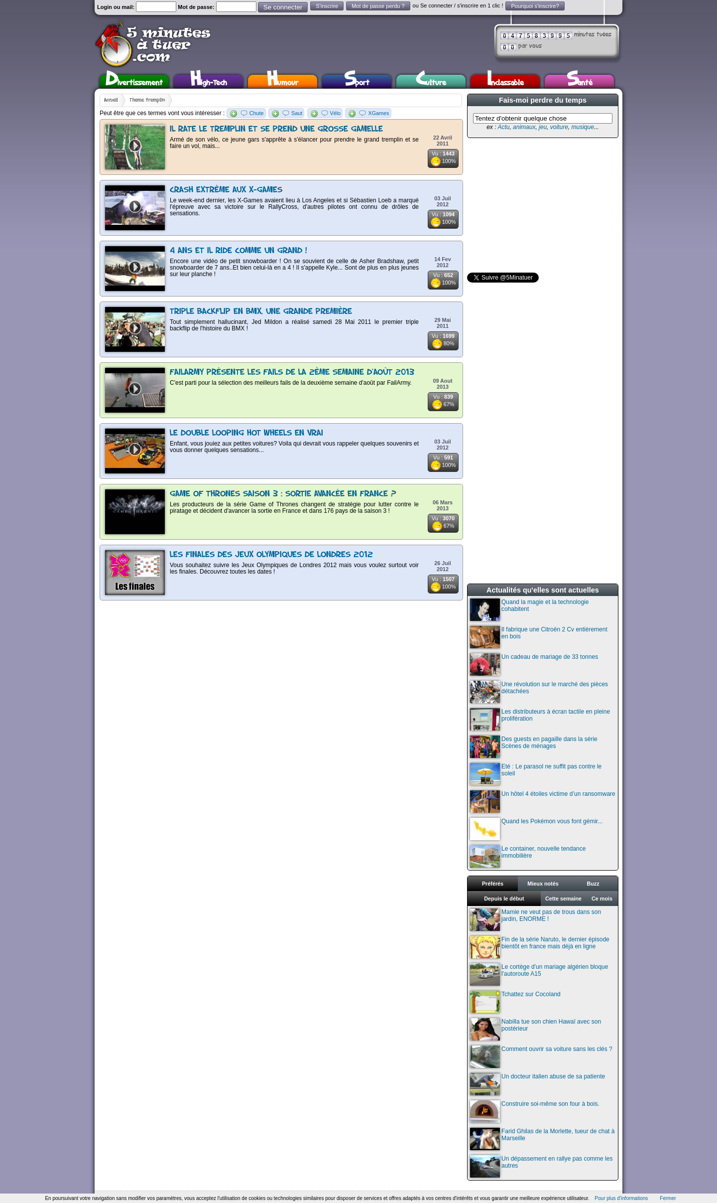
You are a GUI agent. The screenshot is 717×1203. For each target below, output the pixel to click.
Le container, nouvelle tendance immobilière (528, 856)
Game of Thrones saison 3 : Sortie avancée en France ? (283, 494)
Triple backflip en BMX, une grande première (261, 311)
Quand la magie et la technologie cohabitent (529, 610)
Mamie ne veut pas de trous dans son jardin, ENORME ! (535, 919)
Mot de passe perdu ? (378, 6)
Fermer (668, 1198)
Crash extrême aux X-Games (226, 190)
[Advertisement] (541, 205)
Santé (580, 81)
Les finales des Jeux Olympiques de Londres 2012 (271, 555)
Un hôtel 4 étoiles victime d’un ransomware (542, 801)
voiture (559, 127)
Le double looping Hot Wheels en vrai (246, 433)
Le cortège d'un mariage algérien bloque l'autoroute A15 (539, 974)
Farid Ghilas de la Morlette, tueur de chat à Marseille (542, 1139)
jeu (543, 127)
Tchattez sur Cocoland (515, 1002)
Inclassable (505, 81)
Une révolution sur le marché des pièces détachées (539, 692)
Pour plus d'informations (621, 1198)
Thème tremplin (147, 100)
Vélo (335, 113)
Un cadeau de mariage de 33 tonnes (534, 664)
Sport (356, 81)
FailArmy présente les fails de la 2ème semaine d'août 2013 (292, 372)
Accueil (111, 100)
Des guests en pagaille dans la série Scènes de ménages (534, 747)
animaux (524, 127)
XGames (378, 113)
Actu (503, 127)
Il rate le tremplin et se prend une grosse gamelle (276, 129)
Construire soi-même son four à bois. (534, 1111)
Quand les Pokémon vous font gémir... (536, 829)
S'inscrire (327, 6)
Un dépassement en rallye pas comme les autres (541, 1166)
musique (582, 127)
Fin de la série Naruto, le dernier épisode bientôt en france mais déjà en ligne (539, 947)
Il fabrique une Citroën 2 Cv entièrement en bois (538, 637)
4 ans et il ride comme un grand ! (238, 251)
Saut (296, 113)
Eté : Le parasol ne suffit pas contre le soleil (535, 774)
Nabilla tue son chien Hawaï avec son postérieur (535, 1029)
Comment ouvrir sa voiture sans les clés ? (541, 1057)
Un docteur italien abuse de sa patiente (537, 1084)
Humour (282, 81)
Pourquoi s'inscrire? (535, 6)
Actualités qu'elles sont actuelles (542, 590)
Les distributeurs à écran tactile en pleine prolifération (540, 719)
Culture (431, 81)
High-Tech (208, 81)
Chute (256, 113)
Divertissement (134, 81)
